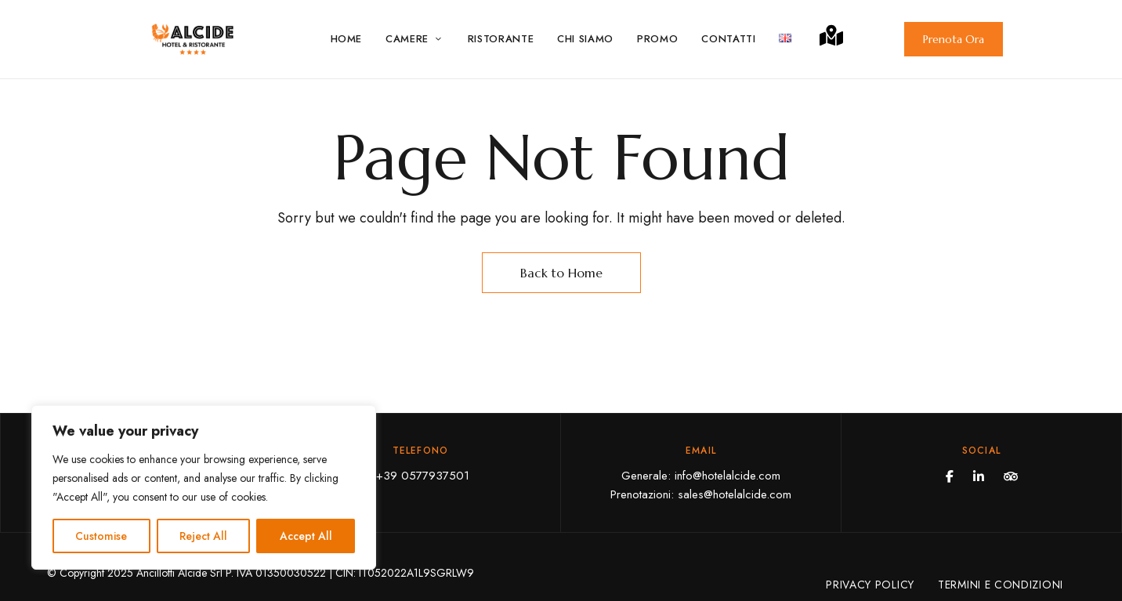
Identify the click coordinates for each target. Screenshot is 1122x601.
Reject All (203, 536)
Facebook (950, 476)
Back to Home (561, 273)
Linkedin (978, 476)
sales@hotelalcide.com (734, 494)
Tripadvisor (1011, 476)
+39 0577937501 (420, 475)
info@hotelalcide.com (727, 475)
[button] (953, 39)
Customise (101, 536)
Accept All (306, 536)
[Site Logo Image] (193, 39)
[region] (203, 487)
